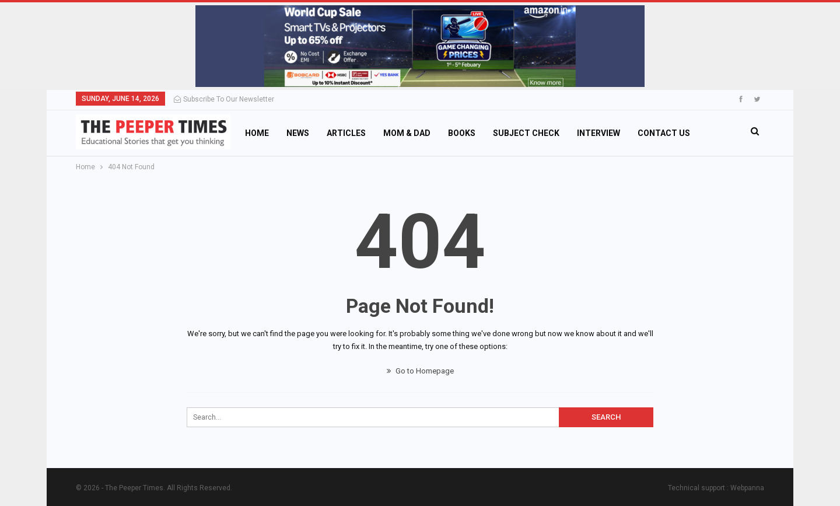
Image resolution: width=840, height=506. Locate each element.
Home (257, 133)
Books (461, 133)
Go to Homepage (420, 371)
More (649, 133)
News (297, 133)
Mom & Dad (406, 133)
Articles (346, 133)
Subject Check (526, 133)
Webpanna (747, 488)
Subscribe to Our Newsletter (224, 99)
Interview (598, 133)
